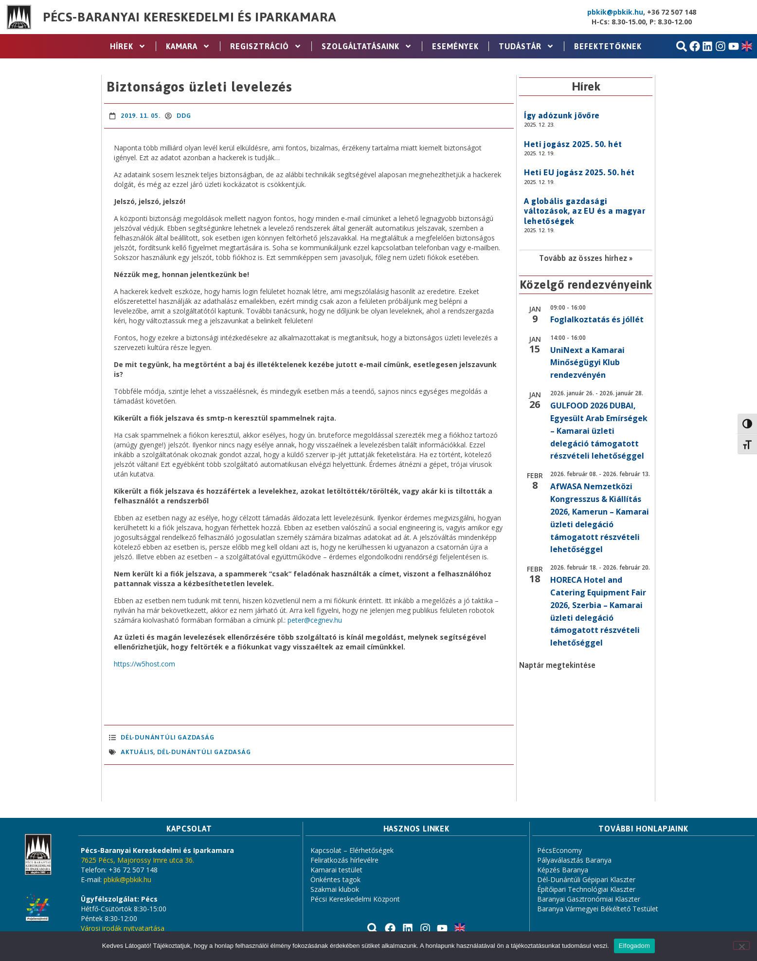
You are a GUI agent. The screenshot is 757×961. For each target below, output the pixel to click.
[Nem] (741, 945)
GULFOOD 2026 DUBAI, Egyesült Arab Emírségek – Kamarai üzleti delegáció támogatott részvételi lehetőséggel (599, 431)
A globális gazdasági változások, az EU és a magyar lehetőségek (584, 211)
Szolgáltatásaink (367, 46)
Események (455, 46)
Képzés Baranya (562, 869)
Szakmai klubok (334, 889)
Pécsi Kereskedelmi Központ (355, 899)
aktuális (137, 752)
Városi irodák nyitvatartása (122, 928)
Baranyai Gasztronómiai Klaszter (588, 899)
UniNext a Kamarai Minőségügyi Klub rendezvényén (587, 363)
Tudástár (526, 46)
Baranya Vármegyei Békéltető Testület (597, 908)
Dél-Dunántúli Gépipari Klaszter (586, 879)
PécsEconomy (559, 850)
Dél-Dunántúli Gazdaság (168, 737)
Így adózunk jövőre (561, 115)
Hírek (128, 46)
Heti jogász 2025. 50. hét (573, 144)
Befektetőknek (608, 46)
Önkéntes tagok (335, 879)
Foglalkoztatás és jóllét (597, 319)
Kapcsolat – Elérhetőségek (352, 850)
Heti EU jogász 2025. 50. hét (579, 172)
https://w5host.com (144, 663)
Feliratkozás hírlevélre (344, 860)
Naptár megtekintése (557, 665)
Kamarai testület (336, 869)
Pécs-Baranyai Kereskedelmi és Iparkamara (190, 17)
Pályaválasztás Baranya (574, 860)
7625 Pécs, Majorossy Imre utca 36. (137, 860)
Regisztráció (266, 46)
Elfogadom (634, 945)
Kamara (188, 46)
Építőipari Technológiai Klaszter (586, 889)
